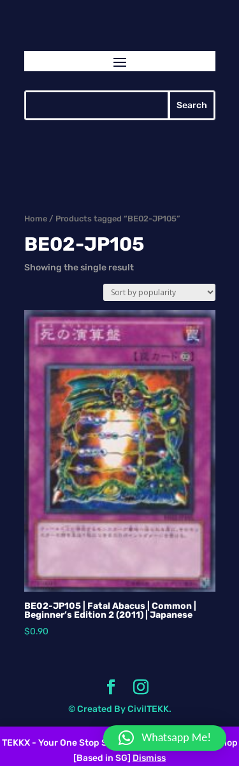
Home (35, 218)
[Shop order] (159, 292)
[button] (164, 738)
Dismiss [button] (149, 758)
